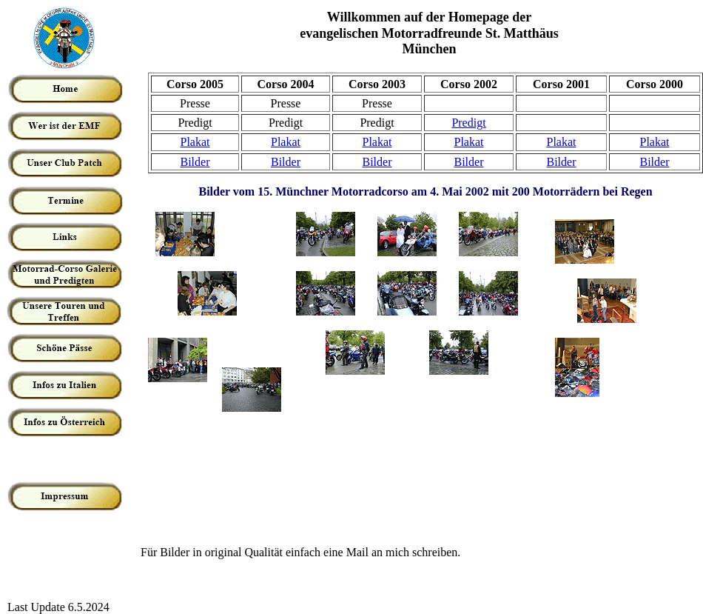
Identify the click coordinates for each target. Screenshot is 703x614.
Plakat (195, 142)
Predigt (468, 122)
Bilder (195, 162)
